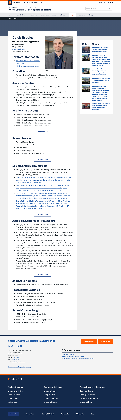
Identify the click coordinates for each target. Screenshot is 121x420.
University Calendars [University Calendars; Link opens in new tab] (51, 398)
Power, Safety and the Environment (73, 356)
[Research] (45, 15)
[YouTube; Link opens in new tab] (21, 346)
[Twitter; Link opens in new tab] (9, 346)
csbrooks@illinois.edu (19, 49)
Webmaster (80, 414)
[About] (11, 15)
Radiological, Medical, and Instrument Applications (78, 359)
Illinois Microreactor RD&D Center (27, 66)
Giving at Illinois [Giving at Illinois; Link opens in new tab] (49, 395)
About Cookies (13, 414)
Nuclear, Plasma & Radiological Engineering (31, 340)
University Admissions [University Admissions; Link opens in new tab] (15, 391)
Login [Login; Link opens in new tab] (93, 414)
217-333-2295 (17, 357)
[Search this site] (96, 8)
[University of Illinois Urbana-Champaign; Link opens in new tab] (27, 3)
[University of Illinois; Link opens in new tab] (15, 379)
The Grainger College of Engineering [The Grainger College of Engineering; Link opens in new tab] (22, 7)
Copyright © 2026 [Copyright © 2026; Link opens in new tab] (48, 414)
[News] (54, 15)
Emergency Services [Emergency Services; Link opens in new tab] (87, 391)
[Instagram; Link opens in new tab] (12, 346)
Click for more (42, 132)
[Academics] (34, 15)
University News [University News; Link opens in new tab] (13, 398)
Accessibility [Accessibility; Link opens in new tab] (65, 414)
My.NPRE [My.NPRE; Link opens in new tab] (110, 2)
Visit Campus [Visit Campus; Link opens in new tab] (12, 402)
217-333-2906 (15, 359)
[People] (72, 15)
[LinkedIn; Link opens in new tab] (18, 346)
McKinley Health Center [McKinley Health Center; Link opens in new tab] (88, 395)
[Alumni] (63, 15)
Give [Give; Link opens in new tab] (104, 2)
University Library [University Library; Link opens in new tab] (86, 402)
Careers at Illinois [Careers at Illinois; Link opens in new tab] (14, 395)
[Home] (10, 18)
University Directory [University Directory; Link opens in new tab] (51, 402)
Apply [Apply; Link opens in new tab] (100, 2)
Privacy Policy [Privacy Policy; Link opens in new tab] (30, 414)
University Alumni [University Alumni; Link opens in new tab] (50, 391)
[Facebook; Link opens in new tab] (15, 346)
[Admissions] (22, 15)
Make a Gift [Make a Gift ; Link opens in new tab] (105, 341)
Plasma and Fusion (68, 354)
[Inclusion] (82, 15)
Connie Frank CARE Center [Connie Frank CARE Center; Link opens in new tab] (89, 398)
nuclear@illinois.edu (18, 362)
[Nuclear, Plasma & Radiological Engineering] (30, 9)
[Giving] (90, 15)
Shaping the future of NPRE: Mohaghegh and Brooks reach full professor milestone (101, 106)
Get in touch (89, 341)
